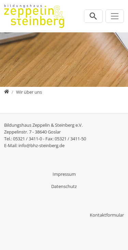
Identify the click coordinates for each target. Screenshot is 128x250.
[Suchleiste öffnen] (93, 16)
